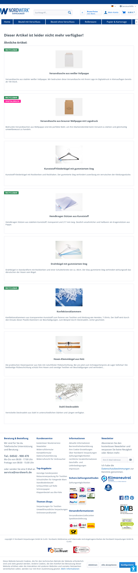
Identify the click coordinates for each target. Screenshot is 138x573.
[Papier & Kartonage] (117, 21)
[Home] (7, 21)
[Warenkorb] (128, 12)
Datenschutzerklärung (47, 456)
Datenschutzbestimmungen (115, 468)
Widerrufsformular (45, 449)
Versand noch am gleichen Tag (72, 2)
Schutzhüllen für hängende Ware (52, 479)
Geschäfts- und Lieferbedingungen (77, 464)
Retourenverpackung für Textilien (52, 476)
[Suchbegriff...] (53, 12)
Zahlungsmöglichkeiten (79, 456)
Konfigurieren (127, 565)
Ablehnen (92, 565)
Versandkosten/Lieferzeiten (81, 515)
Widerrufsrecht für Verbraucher (51, 459)
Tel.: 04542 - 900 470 (16, 456)
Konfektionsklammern (69, 311)
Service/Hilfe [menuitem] (127, 6)
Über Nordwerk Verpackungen (83, 452)
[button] (133, 568)
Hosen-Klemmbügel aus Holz (69, 359)
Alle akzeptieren (109, 565)
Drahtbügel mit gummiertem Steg (69, 264)
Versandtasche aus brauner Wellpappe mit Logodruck (69, 121)
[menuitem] (53, 12)
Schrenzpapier (43, 489)
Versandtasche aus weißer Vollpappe (69, 73)
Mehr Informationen (70, 568)
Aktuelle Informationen (79, 443)
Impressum (74, 468)
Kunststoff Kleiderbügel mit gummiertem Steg (69, 168)
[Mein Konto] (111, 12)
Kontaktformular (44, 452)
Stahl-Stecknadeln (69, 406)
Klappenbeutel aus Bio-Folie (49, 492)
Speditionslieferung (78, 518)
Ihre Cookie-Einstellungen (80, 449)
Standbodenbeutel (45, 482)
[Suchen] (69, 12)
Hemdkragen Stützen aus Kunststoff (69, 216)
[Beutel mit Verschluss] (29, 21)
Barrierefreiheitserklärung (81, 446)
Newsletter (41, 446)
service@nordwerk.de (18, 472)
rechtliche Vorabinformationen (83, 459)
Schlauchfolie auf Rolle (47, 486)
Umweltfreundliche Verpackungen (52, 509)
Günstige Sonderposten (47, 473)
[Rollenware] (90, 21)
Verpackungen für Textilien (49, 506)
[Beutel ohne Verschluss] (63, 21)
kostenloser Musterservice (48, 443)
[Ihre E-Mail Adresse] (114, 459)
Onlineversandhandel (46, 512)
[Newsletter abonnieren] (130, 459)
